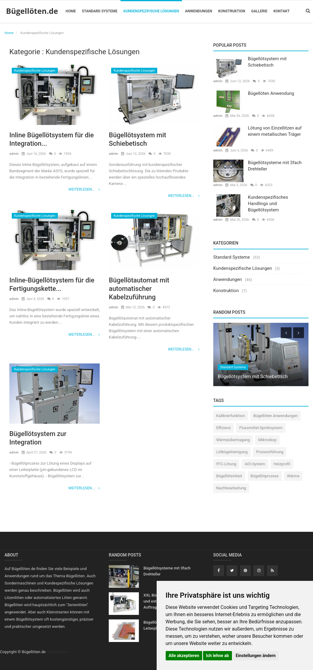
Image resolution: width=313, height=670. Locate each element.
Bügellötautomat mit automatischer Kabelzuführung (139, 288)
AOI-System (255, 464)
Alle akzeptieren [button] (184, 655)
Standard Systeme (99, 11)
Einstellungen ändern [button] (256, 655)
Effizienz (223, 427)
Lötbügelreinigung (232, 452)
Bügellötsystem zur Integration (38, 438)
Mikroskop (267, 440)
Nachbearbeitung (231, 488)
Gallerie (259, 11)
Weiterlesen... (84, 189)
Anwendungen (198, 11)
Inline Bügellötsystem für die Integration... (51, 139)
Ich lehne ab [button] (217, 655)
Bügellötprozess (265, 476)
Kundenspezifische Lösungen (151, 11)
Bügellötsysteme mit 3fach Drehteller (275, 166)
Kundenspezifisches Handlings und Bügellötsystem (268, 204)
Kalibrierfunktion (230, 415)
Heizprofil (282, 464)
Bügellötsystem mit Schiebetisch (137, 139)
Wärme (293, 476)
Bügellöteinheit (229, 476)
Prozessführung (269, 452)
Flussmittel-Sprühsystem (261, 427)
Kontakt (282, 11)
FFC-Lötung (226, 464)
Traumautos (56, 652)
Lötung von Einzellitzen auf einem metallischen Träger (275, 131)
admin (14, 154)
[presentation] (286, 332)
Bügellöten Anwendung (271, 93)
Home (71, 11)
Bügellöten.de (32, 11)
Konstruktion (231, 11)
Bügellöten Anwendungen (275, 415)
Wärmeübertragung (233, 440)
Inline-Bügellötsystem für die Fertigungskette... (52, 284)
